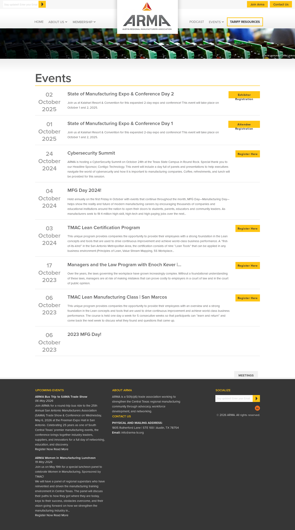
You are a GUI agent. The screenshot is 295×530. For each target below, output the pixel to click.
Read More (61, 449)
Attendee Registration (244, 125)
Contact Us (281, 4)
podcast (196, 22)
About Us (56, 22)
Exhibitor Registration (244, 95)
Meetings (246, 375)
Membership (82, 22)
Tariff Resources (245, 22)
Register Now (44, 449)
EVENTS (215, 22)
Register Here (248, 154)
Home (39, 22)
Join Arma (257, 4)
